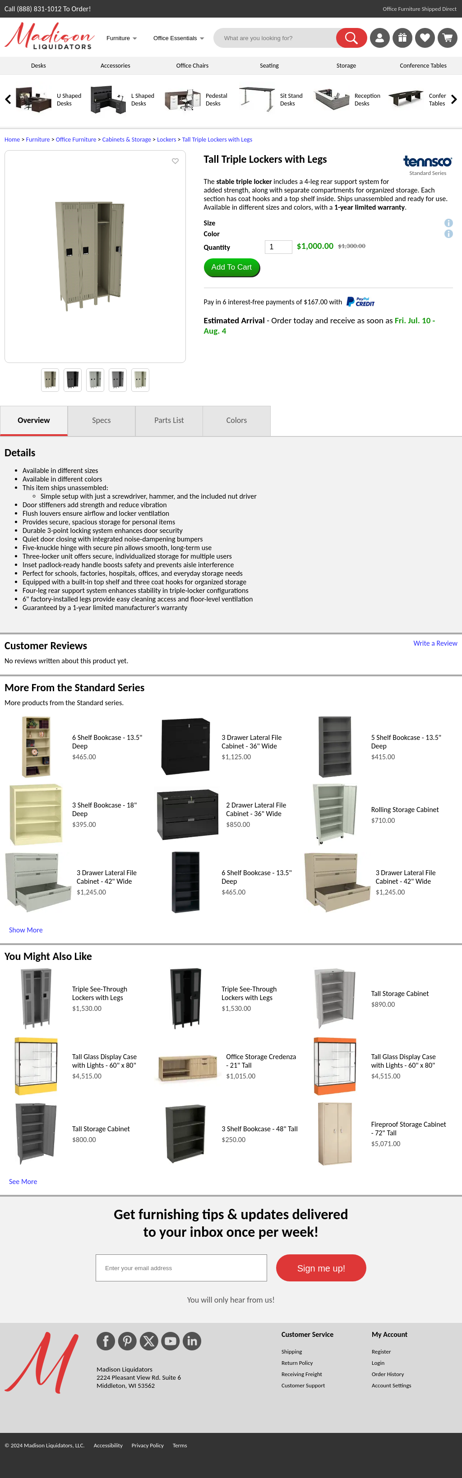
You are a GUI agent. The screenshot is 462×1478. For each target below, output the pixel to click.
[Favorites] (425, 45)
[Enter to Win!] (402, 45)
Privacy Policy (148, 1445)
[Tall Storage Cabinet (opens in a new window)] (335, 1028)
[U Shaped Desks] (34, 115)
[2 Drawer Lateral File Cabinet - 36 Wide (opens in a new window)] (188, 840)
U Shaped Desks (69, 99)
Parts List (169, 420)
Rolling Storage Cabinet (405, 809)
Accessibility (108, 1445)
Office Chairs (192, 65)
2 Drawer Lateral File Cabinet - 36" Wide (256, 809)
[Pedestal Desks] (183, 115)
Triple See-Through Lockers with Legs (99, 993)
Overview (34, 420)
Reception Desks (367, 99)
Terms (180, 1445)
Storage (346, 65)
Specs (101, 420)
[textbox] (181, 1267)
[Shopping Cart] (447, 38)
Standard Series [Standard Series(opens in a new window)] (428, 173)
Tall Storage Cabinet (400, 993)
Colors (236, 420)
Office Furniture (76, 139)
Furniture (38, 139)
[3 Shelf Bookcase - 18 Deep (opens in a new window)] (36, 844)
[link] (447, 38)
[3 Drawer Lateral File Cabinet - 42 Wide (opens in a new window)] (38, 910)
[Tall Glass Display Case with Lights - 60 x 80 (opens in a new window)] (36, 1095)
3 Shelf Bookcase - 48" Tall (260, 1129)
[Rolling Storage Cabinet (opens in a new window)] (335, 844)
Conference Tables (423, 65)
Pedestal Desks (216, 99)
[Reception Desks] (332, 115)
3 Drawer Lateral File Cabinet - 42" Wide (107, 877)
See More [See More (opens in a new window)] (23, 1181)
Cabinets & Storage (126, 139)
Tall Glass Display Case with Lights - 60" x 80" (104, 1060)
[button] (351, 38)
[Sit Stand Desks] (257, 115)
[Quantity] (278, 247)
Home (12, 139)
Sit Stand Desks (291, 99)
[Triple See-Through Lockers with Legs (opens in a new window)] (36, 1028)
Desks (38, 65)
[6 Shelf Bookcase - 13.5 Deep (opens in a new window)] (36, 776)
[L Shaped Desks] (108, 115)
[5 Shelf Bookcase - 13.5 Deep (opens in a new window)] (335, 776)
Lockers (166, 139)
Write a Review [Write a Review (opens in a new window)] (435, 643)
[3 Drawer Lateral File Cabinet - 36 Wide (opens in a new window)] (186, 776)
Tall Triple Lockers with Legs (217, 139)
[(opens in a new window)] (428, 161)
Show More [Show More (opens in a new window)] (26, 930)
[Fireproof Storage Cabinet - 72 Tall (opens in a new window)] (335, 1163)
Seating (269, 65)
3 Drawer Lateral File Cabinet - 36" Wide (252, 741)
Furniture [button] (121, 39)
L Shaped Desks (142, 99)
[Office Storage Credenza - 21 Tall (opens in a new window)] (188, 1084)
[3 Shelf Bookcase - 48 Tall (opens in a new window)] (185, 1163)
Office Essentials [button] (178, 39)
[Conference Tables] (406, 115)
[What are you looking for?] (280, 38)
